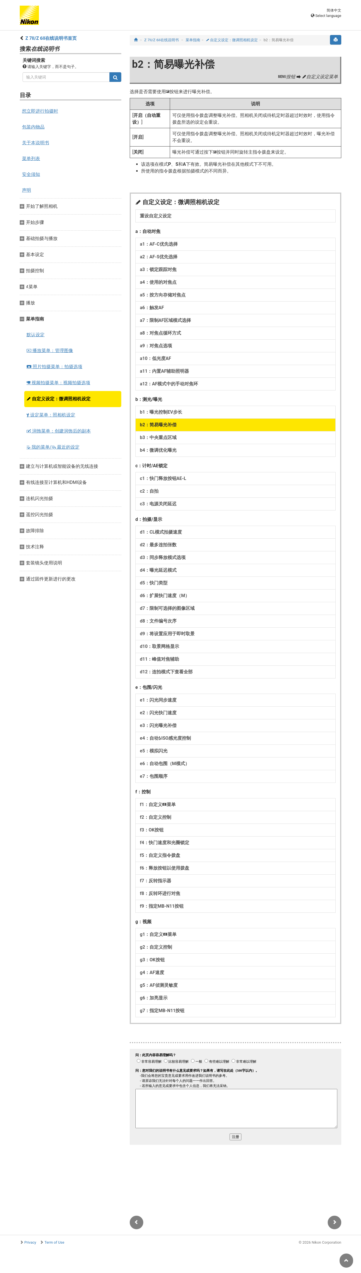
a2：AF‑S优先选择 (158, 256)
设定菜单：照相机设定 (51, 415)
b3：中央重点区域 (158, 437)
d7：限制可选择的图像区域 (167, 608)
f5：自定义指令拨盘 (160, 855)
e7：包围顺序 (154, 776)
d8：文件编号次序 (158, 621)
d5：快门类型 (154, 583)
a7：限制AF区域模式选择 (165, 320)
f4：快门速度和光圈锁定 (164, 842)
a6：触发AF (152, 307)
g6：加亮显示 (154, 998)
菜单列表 (31, 158)
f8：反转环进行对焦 (160, 893)
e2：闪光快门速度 (158, 712)
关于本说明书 (35, 142)
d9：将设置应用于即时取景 (167, 633)
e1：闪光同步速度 (158, 700)
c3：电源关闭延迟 (158, 503)
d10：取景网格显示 (159, 646)
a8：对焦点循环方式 (160, 333)
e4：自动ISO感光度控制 (165, 738)
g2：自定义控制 (156, 947)
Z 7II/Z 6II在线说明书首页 (51, 38)
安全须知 (31, 174)
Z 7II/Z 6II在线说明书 (161, 40)
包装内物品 (33, 127)
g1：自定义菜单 (158, 934)
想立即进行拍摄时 (40, 111)
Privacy (30, 1242)
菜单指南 (193, 40)
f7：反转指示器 (155, 880)
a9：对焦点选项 (156, 345)
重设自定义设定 (155, 216)
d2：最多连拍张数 (158, 544)
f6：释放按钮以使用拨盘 (164, 868)
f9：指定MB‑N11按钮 (162, 906)
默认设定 (36, 334)
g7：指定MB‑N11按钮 (162, 1010)
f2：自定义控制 (155, 817)
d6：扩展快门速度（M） (165, 595)
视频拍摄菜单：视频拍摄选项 (58, 382)
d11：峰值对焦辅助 (159, 659)
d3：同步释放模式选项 (163, 557)
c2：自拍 (149, 491)
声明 (26, 190)
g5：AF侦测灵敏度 (159, 985)
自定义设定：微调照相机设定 (59, 398)
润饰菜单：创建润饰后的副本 (59, 431)
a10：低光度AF (155, 358)
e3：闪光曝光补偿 (158, 725)
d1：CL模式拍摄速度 (161, 532)
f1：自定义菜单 (158, 804)
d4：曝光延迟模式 (158, 570)
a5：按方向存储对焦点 (163, 295)
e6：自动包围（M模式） (165, 763)
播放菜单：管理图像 (50, 350)
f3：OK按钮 (152, 830)
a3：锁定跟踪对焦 (158, 269)
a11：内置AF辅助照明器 (164, 371)
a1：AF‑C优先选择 (159, 244)
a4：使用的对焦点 (158, 282)
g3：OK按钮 (152, 959)
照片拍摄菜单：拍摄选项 (54, 366)
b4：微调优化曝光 (158, 450)
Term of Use (54, 1242)
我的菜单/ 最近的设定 (53, 447)
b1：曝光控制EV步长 (161, 412)
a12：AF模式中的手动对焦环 (169, 384)
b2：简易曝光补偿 (158, 424)
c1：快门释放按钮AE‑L (163, 478)
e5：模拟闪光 (154, 751)
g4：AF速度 (152, 972)
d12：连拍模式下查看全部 (166, 671)
